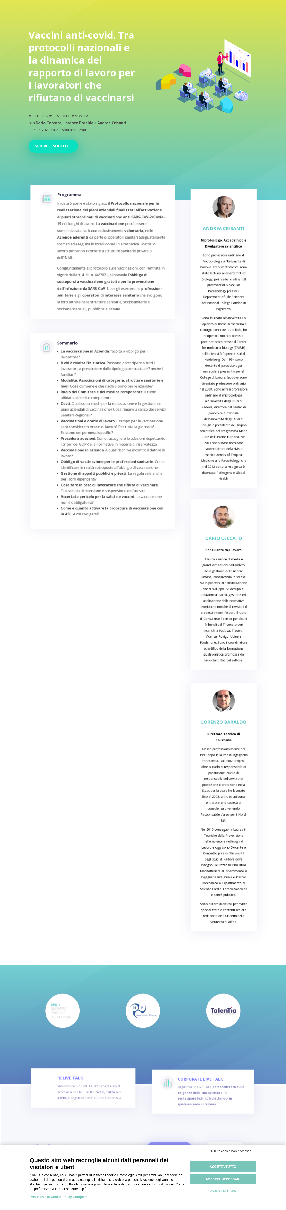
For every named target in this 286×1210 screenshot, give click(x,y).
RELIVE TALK (76, 1089)
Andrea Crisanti (223, 273)
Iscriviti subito (53, 140)
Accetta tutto (223, 1166)
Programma (75, 216)
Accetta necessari (222, 1179)
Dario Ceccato (223, 560)
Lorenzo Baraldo (223, 758)
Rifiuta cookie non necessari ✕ (233, 1151)
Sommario (73, 375)
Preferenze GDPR (223, 1191)
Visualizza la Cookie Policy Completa (59, 1197)
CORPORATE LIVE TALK (198, 1090)
